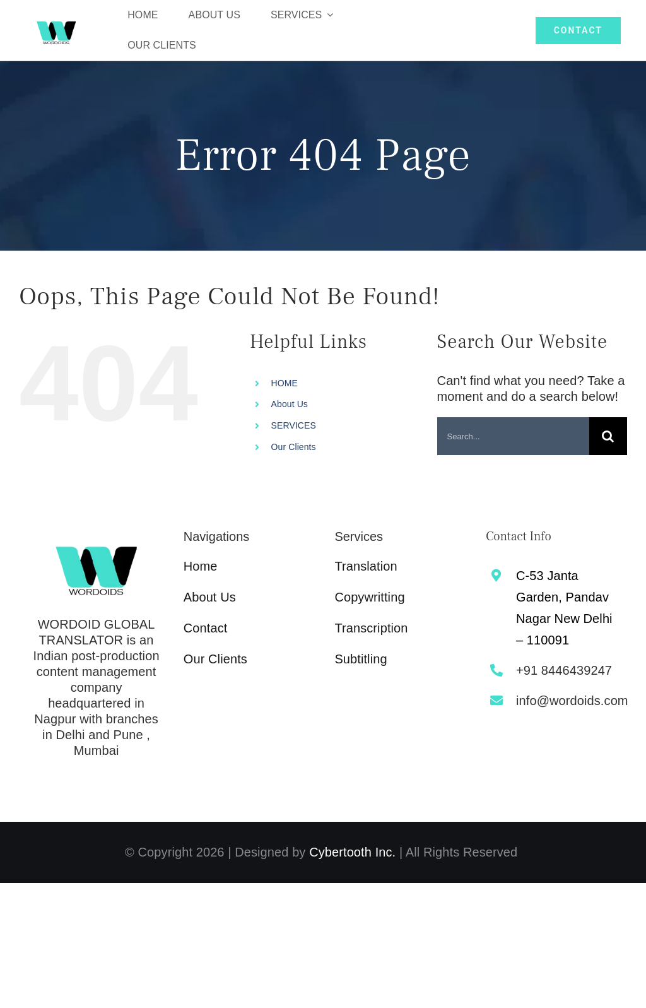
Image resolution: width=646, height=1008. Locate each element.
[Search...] (513, 436)
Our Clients (293, 447)
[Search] (608, 436)
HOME (284, 383)
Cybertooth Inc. (352, 852)
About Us (289, 404)
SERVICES (293, 425)
